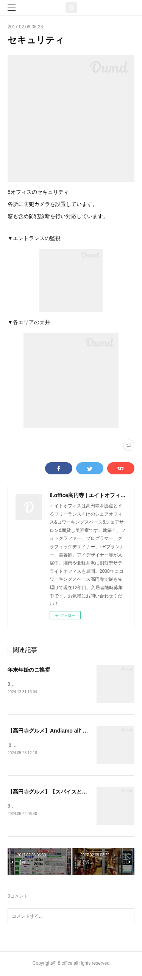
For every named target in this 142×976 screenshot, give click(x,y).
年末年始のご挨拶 (29, 670)
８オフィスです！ (26, 745)
